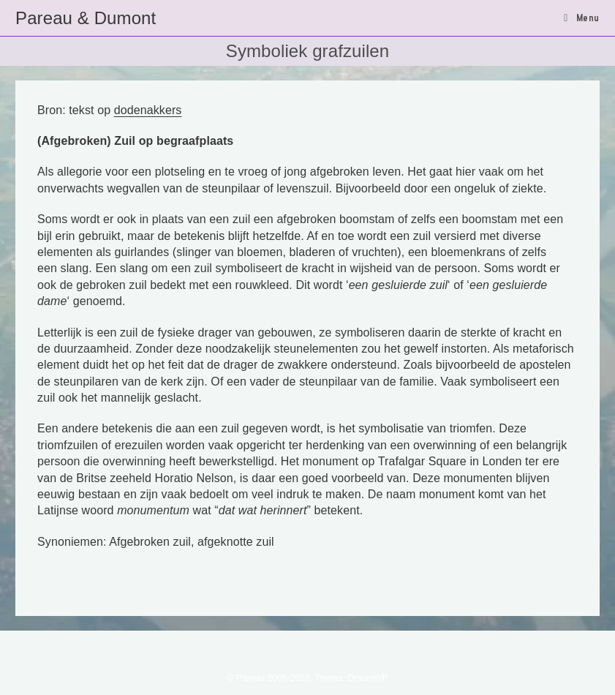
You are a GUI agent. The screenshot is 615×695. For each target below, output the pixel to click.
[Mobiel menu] (582, 17)
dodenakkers (148, 110)
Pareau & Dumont (85, 18)
